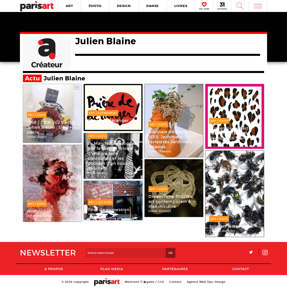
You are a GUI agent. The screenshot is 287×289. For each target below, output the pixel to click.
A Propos (53, 269)
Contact (240, 269)
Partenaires (175, 269)
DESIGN (124, 6)
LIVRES (180, 6)
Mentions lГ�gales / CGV (144, 282)
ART (69, 6)
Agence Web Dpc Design (206, 282)
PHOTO (95, 6)
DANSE (152, 6)
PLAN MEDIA (111, 269)
